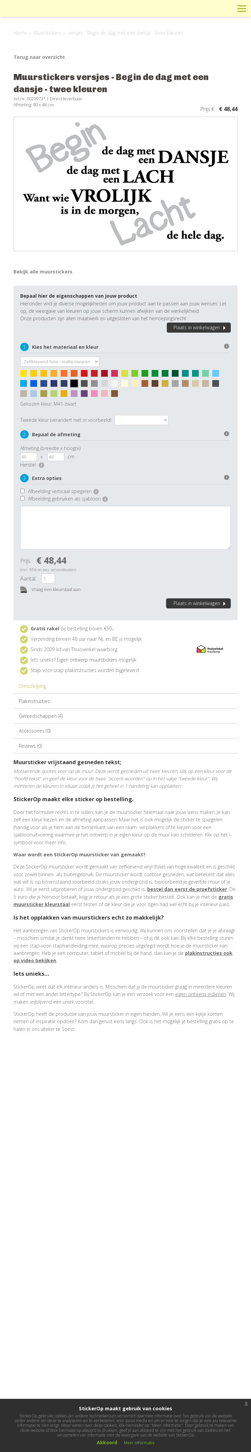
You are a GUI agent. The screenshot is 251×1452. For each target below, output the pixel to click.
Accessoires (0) (35, 731)
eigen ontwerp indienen (200, 994)
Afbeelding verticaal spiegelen (63, 491)
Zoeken (226, 8)
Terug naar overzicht (39, 57)
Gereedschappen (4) (41, 716)
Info (196, 8)
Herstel (32, 464)
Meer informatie (139, 1443)
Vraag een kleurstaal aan (50, 589)
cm (71, 456)
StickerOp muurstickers (29, 13)
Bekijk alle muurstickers (42, 271)
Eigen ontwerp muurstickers (87, 660)
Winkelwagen (211, 8)
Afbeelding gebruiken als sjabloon (68, 498)
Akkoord (107, 1442)
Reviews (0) (30, 746)
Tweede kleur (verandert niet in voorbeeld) (65, 420)
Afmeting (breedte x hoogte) (50, 448)
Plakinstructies (34, 701)
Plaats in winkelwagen (200, 327)
